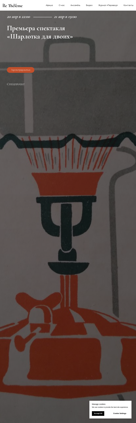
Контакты (128, 5)
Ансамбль (75, 5)
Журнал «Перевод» (108, 5)
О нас (62, 5)
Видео (89, 5)
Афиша (49, 5)
